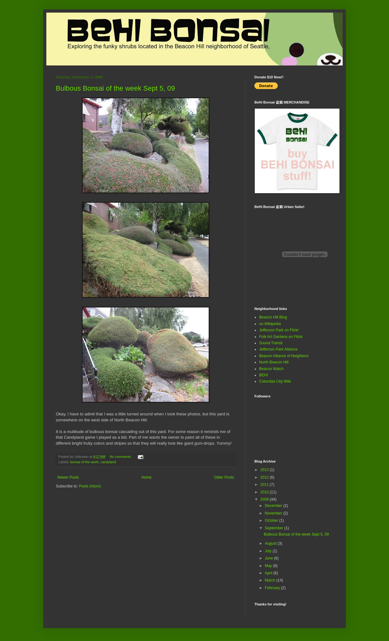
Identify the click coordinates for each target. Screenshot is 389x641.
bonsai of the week (84, 462)
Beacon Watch (271, 369)
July (269, 551)
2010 (265, 492)
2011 (265, 484)
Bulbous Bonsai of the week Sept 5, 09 (115, 88)
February (273, 588)
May (269, 566)
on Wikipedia (270, 324)
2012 (265, 477)
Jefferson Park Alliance (278, 349)
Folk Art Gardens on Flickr (281, 337)
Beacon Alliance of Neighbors (284, 356)
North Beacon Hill (273, 362)
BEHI (263, 375)
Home (147, 477)
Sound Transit (270, 343)
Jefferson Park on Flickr (279, 330)
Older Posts (224, 477)
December (274, 505)
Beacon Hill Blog (273, 317)
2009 (265, 499)
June (269, 558)
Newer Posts (68, 477)
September (274, 528)
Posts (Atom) (90, 486)
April (269, 573)
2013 (265, 470)
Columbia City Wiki (275, 381)
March (270, 580)
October (272, 520)
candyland (108, 462)
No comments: (121, 456)
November (274, 513)
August (271, 543)
